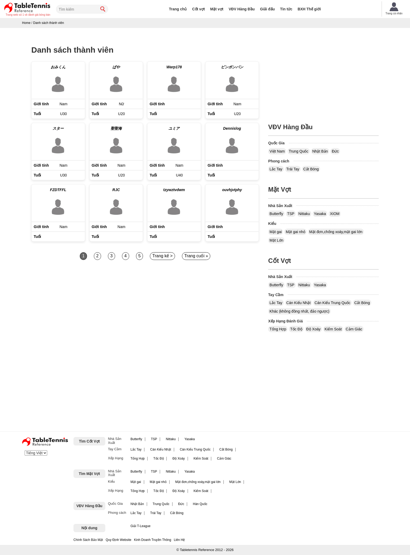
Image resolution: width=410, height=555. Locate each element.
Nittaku (304, 214)
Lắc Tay (275, 169)
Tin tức (286, 9)
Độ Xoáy (313, 329)
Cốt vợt (198, 9)
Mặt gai (275, 232)
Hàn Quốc (200, 504)
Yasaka (320, 214)
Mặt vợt (217, 9)
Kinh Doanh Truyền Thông (152, 540)
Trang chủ (178, 9)
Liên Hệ (179, 540)
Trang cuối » (196, 256)
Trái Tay (292, 169)
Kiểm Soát (333, 329)
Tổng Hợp (277, 329)
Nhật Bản (320, 151)
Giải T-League (140, 526)
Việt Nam (277, 151)
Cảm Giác (354, 329)
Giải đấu (267, 9)
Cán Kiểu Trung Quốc (332, 303)
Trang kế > (162, 256)
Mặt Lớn (276, 240)
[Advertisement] (76, 313)
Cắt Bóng (311, 169)
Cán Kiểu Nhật (298, 303)
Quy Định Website (118, 540)
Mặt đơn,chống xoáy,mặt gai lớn (335, 232)
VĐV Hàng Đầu (242, 9)
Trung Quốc (298, 151)
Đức (335, 151)
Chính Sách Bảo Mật (88, 540)
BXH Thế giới (309, 9)
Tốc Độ (296, 329)
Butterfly (276, 214)
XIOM (334, 214)
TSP (290, 214)
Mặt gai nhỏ (295, 232)
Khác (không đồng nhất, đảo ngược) (299, 311)
